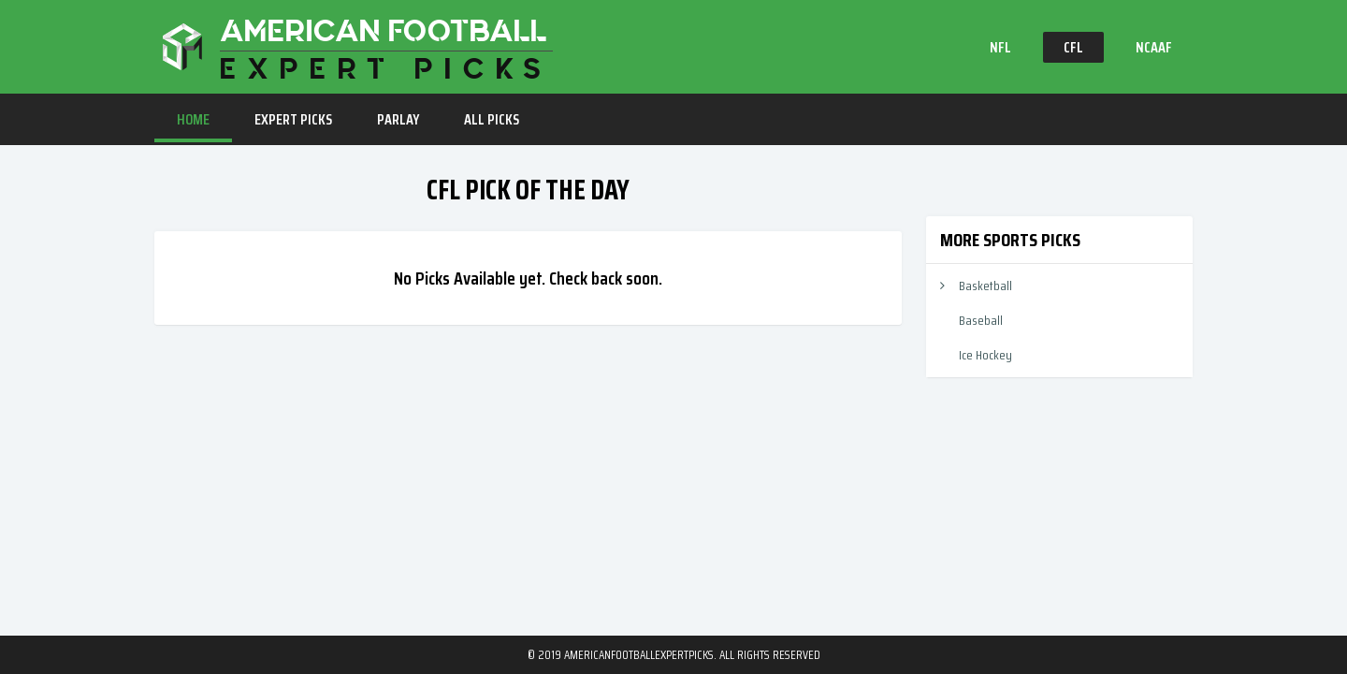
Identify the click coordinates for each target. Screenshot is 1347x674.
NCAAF (1154, 47)
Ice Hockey (985, 354)
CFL (1073, 47)
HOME (193, 119)
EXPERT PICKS (293, 119)
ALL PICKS (491, 119)
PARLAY (398, 119)
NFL (1000, 47)
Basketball (985, 285)
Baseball (981, 320)
